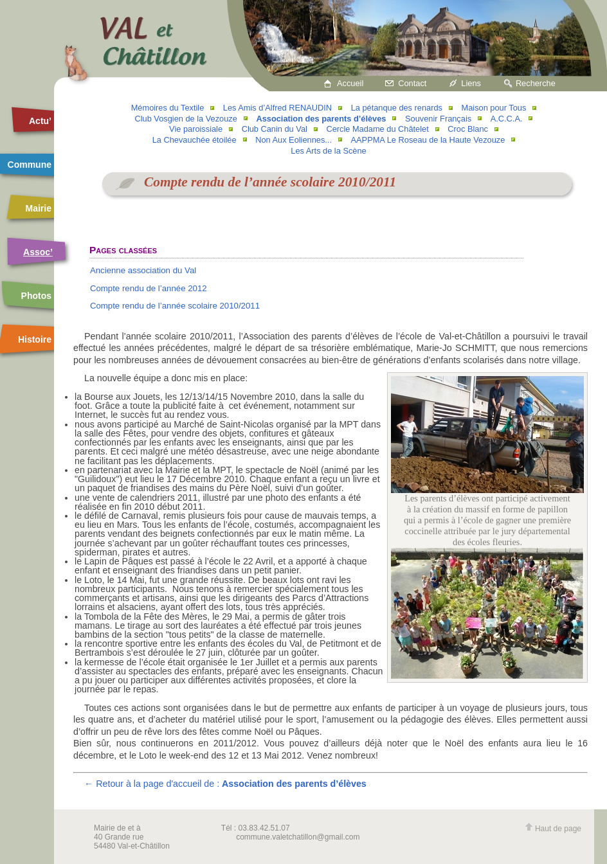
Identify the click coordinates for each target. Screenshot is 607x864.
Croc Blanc (468, 129)
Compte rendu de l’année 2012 (148, 288)
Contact (412, 83)
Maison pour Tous (494, 108)
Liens (471, 83)
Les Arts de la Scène (328, 151)
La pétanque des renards (396, 108)
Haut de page (553, 828)
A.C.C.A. (507, 118)
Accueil (350, 83)
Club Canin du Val (274, 129)
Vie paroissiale (195, 129)
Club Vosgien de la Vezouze (186, 118)
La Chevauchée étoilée (194, 140)
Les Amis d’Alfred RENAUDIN (277, 108)
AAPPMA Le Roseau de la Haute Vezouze (428, 140)
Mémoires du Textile (167, 108)
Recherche (536, 83)
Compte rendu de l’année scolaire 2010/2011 (175, 305)
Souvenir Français (438, 118)
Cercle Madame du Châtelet (377, 129)
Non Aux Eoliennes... (293, 140)
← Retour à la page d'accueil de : (225, 784)
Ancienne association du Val (143, 270)
